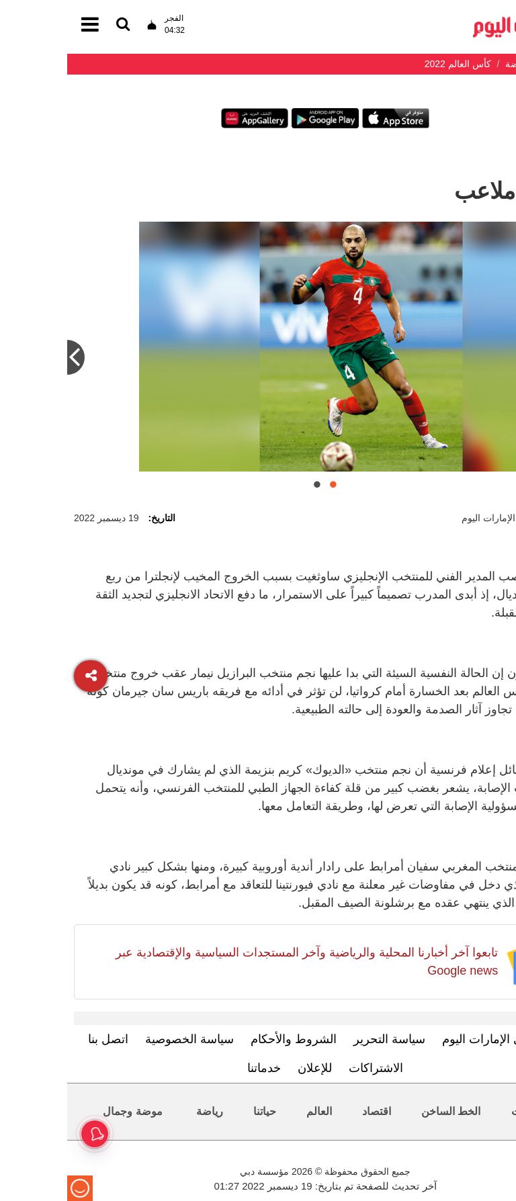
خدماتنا (197, 1068)
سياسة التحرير (322, 1039)
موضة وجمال (65, 1111)
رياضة (142, 1111)
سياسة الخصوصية (122, 1039)
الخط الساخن (383, 1111)
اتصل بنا (41, 1039)
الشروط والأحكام (226, 1039)
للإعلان (247, 1068)
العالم (252, 1111)
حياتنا (197, 1111)
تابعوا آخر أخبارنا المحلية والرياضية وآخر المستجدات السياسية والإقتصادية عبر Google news (239, 961)
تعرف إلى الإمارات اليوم (435, 1039)
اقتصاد (309, 1111)
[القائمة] (55, 25)
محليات (460, 1111)
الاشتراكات (309, 1068)
